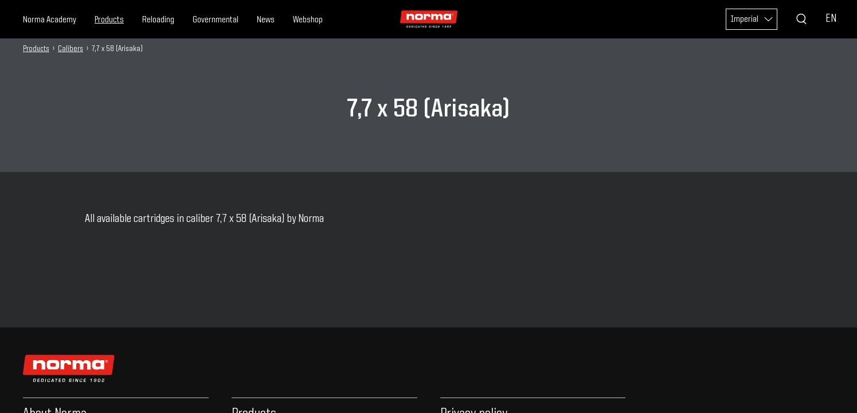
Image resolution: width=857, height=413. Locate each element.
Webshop (308, 20)
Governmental (215, 20)
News (266, 20)
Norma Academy (49, 20)
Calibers (70, 49)
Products (109, 20)
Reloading (158, 20)
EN (830, 19)
